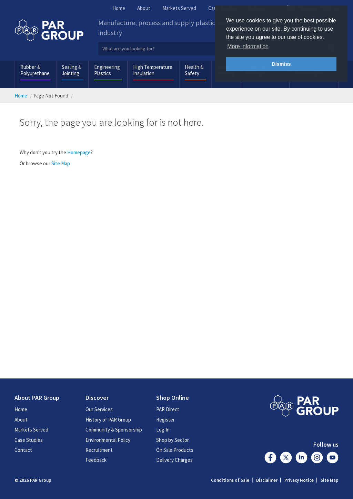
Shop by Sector (172, 440)
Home (118, 8)
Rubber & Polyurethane (35, 70)
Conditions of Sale (230, 480)
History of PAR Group (108, 419)
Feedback (96, 460)
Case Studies (28, 440)
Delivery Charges (174, 460)
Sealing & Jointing (71, 70)
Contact (23, 450)
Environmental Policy (107, 440)
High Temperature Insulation (152, 70)
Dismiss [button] (281, 64)
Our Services (99, 409)
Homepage (79, 152)
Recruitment (99, 450)
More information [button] (248, 46)
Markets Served (179, 8)
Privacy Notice (299, 480)
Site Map (60, 163)
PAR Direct (167, 409)
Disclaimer (267, 480)
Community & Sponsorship (113, 429)
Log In (163, 429)
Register (165, 419)
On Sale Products (174, 450)
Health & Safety (194, 70)
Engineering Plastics (107, 70)
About (143, 8)
